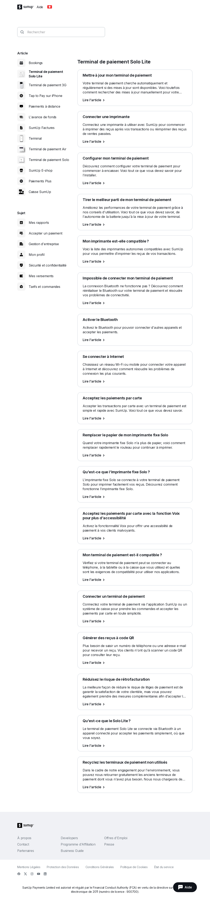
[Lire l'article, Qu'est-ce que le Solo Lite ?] (135, 745)
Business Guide (72, 851)
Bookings (36, 63)
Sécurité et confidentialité (47, 265)
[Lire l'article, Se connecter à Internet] (135, 381)
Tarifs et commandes (44, 287)
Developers (69, 838)
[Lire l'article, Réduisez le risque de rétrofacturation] (135, 704)
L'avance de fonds (42, 117)
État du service (164, 867)
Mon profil (37, 255)
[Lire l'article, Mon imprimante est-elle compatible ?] (135, 261)
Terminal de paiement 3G (47, 85)
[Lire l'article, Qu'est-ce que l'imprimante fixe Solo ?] (135, 496)
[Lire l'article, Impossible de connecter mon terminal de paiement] (135, 303)
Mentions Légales (28, 867)
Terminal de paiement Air (47, 149)
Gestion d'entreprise (44, 244)
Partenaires (25, 851)
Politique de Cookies (134, 867)
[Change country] (50, 7)
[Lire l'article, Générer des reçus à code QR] (135, 662)
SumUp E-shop (40, 170)
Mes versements (41, 276)
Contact (23, 844)
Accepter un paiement (45, 233)
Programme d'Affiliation (78, 844)
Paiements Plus (40, 181)
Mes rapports (39, 223)
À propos (24, 838)
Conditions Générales (100, 867)
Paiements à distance (44, 106)
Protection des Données (63, 867)
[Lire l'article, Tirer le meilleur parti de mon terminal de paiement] (135, 224)
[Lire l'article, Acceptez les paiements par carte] (135, 418)
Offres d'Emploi (115, 838)
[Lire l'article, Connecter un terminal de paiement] (135, 621)
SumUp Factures (42, 128)
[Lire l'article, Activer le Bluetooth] (135, 340)
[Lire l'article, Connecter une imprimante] (135, 141)
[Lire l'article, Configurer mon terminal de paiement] (135, 183)
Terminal (35, 138)
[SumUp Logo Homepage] (27, 7)
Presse (109, 844)
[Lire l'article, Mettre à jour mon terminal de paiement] (135, 100)
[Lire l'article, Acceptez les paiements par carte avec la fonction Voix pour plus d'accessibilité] (135, 538)
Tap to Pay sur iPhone (45, 96)
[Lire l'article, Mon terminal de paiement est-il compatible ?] (135, 579)
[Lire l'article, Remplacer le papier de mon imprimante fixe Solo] (135, 455)
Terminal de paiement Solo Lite (46, 74)
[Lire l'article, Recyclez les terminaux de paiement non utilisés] (135, 787)
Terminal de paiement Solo (49, 160)
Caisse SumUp (40, 192)
